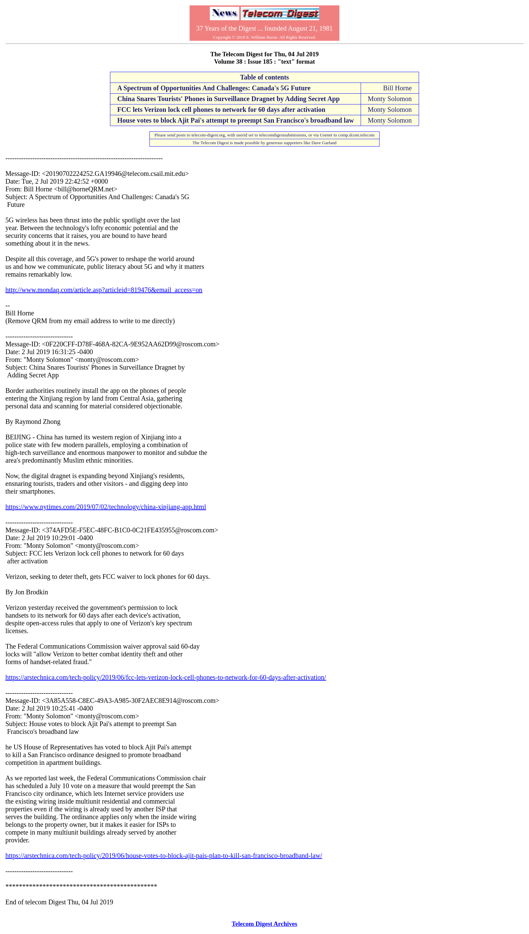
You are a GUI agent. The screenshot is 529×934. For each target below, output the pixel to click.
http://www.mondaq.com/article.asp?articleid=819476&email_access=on (103, 289)
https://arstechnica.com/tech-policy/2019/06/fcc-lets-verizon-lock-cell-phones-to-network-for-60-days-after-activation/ (165, 677)
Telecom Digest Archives (264, 923)
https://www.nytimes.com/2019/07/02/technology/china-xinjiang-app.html (105, 506)
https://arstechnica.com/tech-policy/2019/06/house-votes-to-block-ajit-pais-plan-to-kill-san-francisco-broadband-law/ (163, 855)
